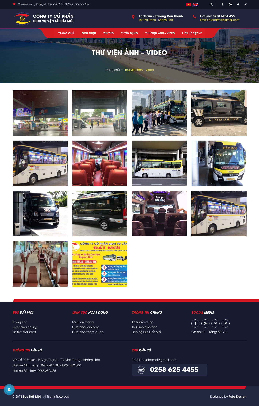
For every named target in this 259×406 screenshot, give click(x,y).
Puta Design (237, 396)
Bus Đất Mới (32, 396)
